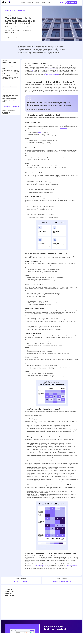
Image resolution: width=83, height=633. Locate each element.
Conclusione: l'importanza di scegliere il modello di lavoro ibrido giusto (10, 100)
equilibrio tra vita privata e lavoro (51, 74)
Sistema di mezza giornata (9, 89)
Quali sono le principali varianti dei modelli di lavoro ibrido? (10, 78)
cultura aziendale (49, 191)
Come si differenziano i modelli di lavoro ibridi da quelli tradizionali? (10, 71)
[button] (22, 2)
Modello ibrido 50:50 (7, 92)
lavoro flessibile (52, 429)
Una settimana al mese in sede (10, 86)
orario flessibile (63, 128)
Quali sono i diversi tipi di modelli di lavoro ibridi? (10, 74)
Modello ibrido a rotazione (9, 81)
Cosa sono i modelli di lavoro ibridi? (9, 67)
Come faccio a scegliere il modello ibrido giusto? (10, 96)
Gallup (31, 70)
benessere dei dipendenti (50, 68)
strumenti (47, 566)
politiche (44, 565)
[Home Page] (7, 2)
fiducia (40, 132)
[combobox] (79, 2)
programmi (38, 565)
